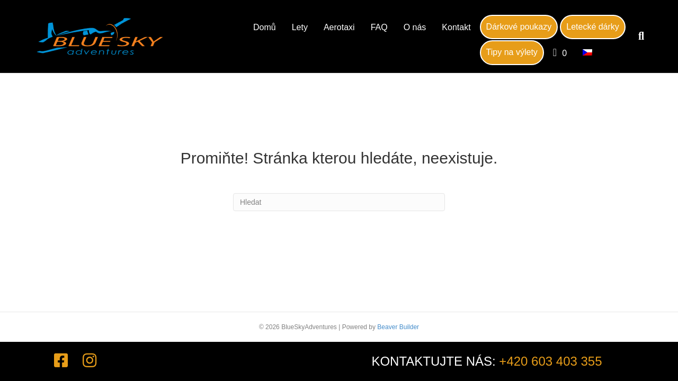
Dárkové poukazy (519, 26)
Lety (300, 27)
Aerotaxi (339, 27)
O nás (415, 27)
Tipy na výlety (512, 52)
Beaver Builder (398, 327)
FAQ (379, 27)
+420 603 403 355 (550, 361)
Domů (264, 27)
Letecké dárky (592, 26)
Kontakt (456, 27)
